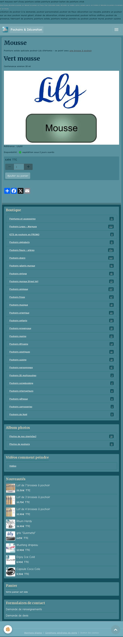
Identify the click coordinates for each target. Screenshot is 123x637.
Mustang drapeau (27, 545)
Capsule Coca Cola (28, 569)
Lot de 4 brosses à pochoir (33, 509)
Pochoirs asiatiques (61, 352)
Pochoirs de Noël (61, 414)
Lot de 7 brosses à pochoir (33, 485)
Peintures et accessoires (61, 219)
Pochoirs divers (61, 258)
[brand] (23, 29)
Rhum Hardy (24, 521)
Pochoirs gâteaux (61, 399)
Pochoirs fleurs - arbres (61, 250)
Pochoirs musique (61, 305)
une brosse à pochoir (80, 50)
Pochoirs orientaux (61, 313)
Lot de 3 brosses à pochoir (33, 497)
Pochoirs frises (61, 297)
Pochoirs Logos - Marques (61, 226)
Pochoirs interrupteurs (61, 391)
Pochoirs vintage (61, 273)
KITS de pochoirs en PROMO (61, 234)
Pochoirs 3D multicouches (61, 375)
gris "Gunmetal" (26, 533)
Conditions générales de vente (61, 632)
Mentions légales (33, 632)
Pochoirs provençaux (61, 328)
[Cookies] (8, 629)
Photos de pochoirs (61, 444)
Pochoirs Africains (61, 344)
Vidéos (12, 466)
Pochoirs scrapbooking (61, 383)
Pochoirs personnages (61, 367)
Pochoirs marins (61, 336)
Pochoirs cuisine (61, 360)
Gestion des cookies (89, 632)
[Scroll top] (115, 629)
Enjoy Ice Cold (25, 557)
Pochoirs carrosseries (61, 406)
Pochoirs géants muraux (61, 266)
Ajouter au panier (17, 175)
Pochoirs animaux (61, 289)
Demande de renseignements (24, 609)
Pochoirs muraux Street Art (61, 281)
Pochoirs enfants (61, 320)
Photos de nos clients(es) (61, 436)
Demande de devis (17, 615)
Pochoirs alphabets (61, 242)
